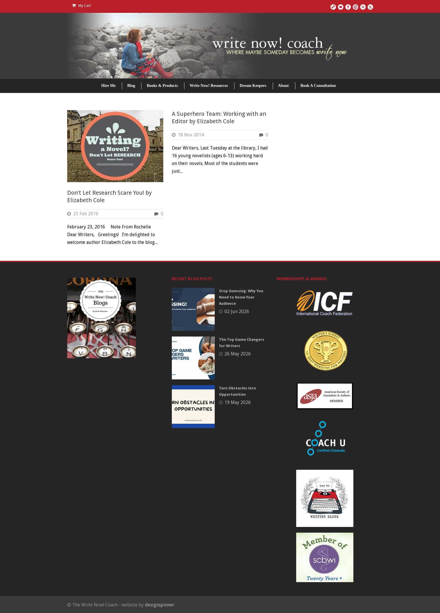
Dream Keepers (253, 85)
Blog (131, 85)
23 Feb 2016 (85, 213)
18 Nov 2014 (191, 135)
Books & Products (162, 85)
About (283, 85)
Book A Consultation (318, 85)
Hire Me (108, 85)
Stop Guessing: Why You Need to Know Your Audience (241, 297)
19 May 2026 (237, 402)
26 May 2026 (237, 354)
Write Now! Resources (209, 85)
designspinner (159, 605)
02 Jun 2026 (236, 311)
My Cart (81, 5)
